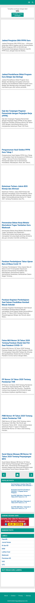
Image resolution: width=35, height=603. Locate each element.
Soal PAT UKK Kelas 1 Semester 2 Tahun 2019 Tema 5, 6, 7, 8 (21, 507)
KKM (3, 549)
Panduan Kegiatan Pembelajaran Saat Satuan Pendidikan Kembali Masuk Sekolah (15, 302)
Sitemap (28, 595)
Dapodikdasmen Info (21, 601)
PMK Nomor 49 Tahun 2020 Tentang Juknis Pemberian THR (17, 417)
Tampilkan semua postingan (17, 14)
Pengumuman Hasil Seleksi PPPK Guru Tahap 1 (16, 151)
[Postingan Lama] (31, 475)
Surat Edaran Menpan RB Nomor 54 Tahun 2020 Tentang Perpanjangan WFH (16, 456)
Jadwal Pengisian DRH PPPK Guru (16, 40)
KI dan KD (5, 545)
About (6, 595)
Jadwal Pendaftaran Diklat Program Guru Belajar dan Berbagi (17, 75)
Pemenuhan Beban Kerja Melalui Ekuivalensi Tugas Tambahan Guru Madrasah (16, 225)
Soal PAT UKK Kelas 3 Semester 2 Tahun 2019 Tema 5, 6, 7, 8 (21, 502)
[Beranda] (17, 475)
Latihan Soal (6, 552)
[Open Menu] (29, 2)
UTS (3, 565)
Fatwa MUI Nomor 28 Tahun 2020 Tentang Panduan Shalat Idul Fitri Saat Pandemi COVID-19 (16, 342)
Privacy (20, 595)
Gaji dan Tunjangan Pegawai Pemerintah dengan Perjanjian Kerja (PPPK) (17, 113)
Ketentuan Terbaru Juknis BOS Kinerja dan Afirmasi (15, 187)
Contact (13, 595)
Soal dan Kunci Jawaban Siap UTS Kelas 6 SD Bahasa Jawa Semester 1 (22, 484)
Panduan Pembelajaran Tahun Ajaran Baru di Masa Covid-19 (17, 262)
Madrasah (5, 555)
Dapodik (4, 539)
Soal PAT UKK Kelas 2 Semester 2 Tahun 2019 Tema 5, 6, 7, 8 (21, 496)
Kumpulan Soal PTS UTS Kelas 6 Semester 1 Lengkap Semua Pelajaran (20, 491)
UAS (3, 561)
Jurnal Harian (6, 542)
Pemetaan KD (6, 558)
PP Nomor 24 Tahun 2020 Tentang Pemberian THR (16, 380)
